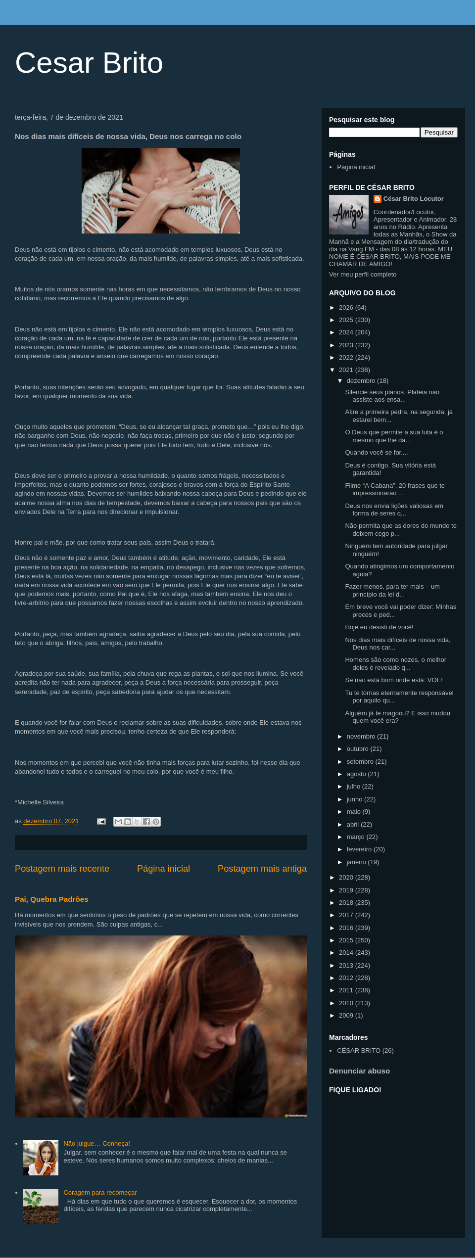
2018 (347, 902)
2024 (347, 332)
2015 (347, 940)
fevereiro (360, 849)
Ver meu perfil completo (363, 274)
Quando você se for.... (376, 452)
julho (354, 786)
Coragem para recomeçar (100, 1192)
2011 (347, 990)
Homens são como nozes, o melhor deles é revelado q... (395, 663)
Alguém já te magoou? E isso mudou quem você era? (397, 717)
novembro (362, 736)
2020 (347, 877)
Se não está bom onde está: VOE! (393, 680)
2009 (347, 1015)
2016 (347, 928)
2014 (347, 952)
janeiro (357, 862)
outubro (359, 748)
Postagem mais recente (62, 869)
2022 (347, 357)
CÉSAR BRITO (358, 1050)
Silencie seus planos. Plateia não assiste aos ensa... (392, 396)
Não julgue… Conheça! (96, 1143)
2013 (347, 965)
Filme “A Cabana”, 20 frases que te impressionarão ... (395, 489)
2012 (347, 977)
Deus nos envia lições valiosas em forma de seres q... (394, 509)
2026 (347, 307)
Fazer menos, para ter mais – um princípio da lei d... (392, 590)
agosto (357, 774)
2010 (347, 1003)
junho (355, 799)
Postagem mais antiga (262, 869)
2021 (347, 369)
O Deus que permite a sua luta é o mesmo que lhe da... (394, 436)
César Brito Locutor (413, 198)
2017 (347, 915)
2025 (347, 320)
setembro (361, 761)
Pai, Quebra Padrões (52, 899)
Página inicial (163, 869)
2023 (347, 345)
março (357, 836)
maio (355, 811)
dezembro (362, 380)
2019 (347, 890)
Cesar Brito (89, 62)
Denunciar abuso (359, 1071)
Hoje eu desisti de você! (379, 627)
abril (354, 824)
